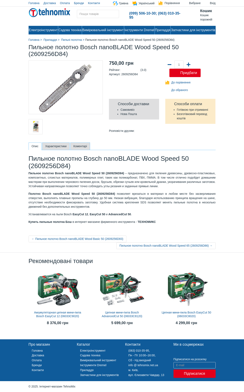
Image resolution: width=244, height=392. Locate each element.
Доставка (50, 3)
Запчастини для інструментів (193, 30)
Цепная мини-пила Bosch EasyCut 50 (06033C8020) (186, 314)
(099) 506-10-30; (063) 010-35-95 (154, 15)
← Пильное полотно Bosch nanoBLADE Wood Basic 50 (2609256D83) (77, 238)
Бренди (79, 3)
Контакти (94, 3)
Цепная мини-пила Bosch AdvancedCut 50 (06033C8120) (122, 314)
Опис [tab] (35, 146)
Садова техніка (70, 30)
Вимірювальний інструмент (103, 30)
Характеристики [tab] (56, 146)
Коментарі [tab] (80, 146)
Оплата (65, 3)
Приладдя (162, 30)
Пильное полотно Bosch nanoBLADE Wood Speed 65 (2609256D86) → (165, 245)
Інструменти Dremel (139, 30)
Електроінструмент (43, 30)
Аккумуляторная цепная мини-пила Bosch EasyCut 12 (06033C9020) (57, 314)
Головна (34, 3)
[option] (35, 126)
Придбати (188, 73)
